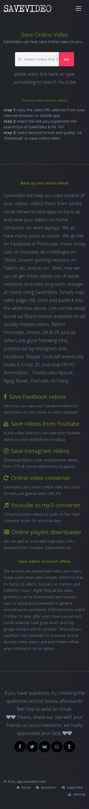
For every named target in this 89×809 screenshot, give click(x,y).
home (23, 787)
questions (46, 787)
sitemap (76, 794)
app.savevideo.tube (31, 781)
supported (72, 787)
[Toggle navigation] (78, 8)
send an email (56, 709)
